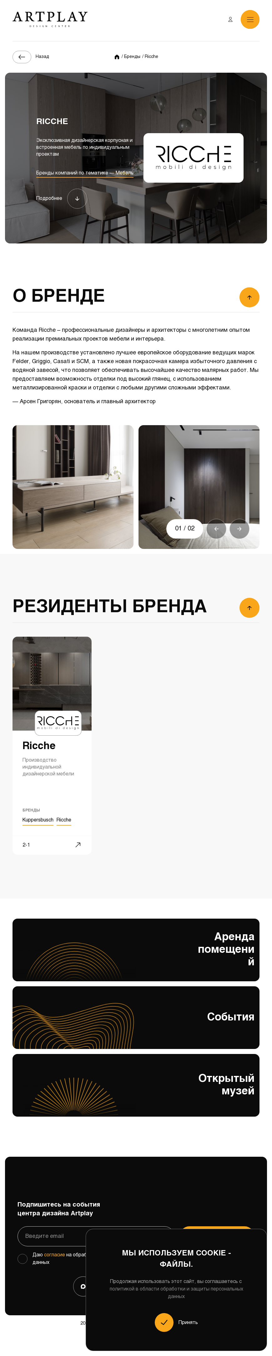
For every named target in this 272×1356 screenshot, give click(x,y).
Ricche (64, 820)
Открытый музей (136, 1095)
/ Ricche (150, 57)
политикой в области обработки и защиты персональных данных (176, 1293)
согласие (54, 1255)
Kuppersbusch (38, 820)
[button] (216, 529)
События (136, 1025)
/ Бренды (131, 57)
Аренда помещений (136, 956)
